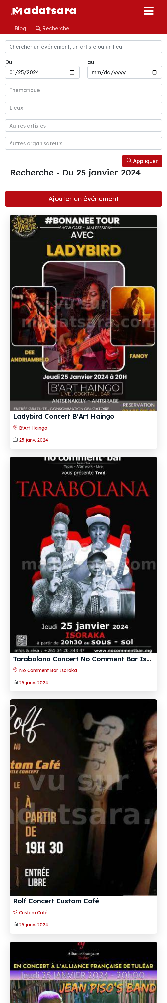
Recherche (52, 28)
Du (8, 62)
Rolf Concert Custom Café (56, 901)
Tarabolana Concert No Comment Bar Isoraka (89, 659)
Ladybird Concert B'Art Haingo (63, 416)
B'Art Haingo (30, 428)
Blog (21, 28)
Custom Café (30, 913)
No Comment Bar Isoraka (45, 670)
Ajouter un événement (83, 199)
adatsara (44, 10)
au (90, 62)
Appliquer (142, 161)
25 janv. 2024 (33, 440)
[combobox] (83, 90)
